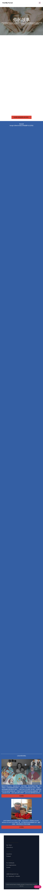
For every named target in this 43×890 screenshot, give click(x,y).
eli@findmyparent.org (12, 874)
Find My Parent (7, 3)
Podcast (8, 856)
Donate (8, 867)
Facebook (11, 876)
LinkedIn (17, 876)
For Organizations (11, 865)
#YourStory (9, 847)
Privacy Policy (29, 884)
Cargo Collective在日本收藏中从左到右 (21, 125)
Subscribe (37, 886)
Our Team (9, 845)
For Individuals (10, 863)
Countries (9, 854)
